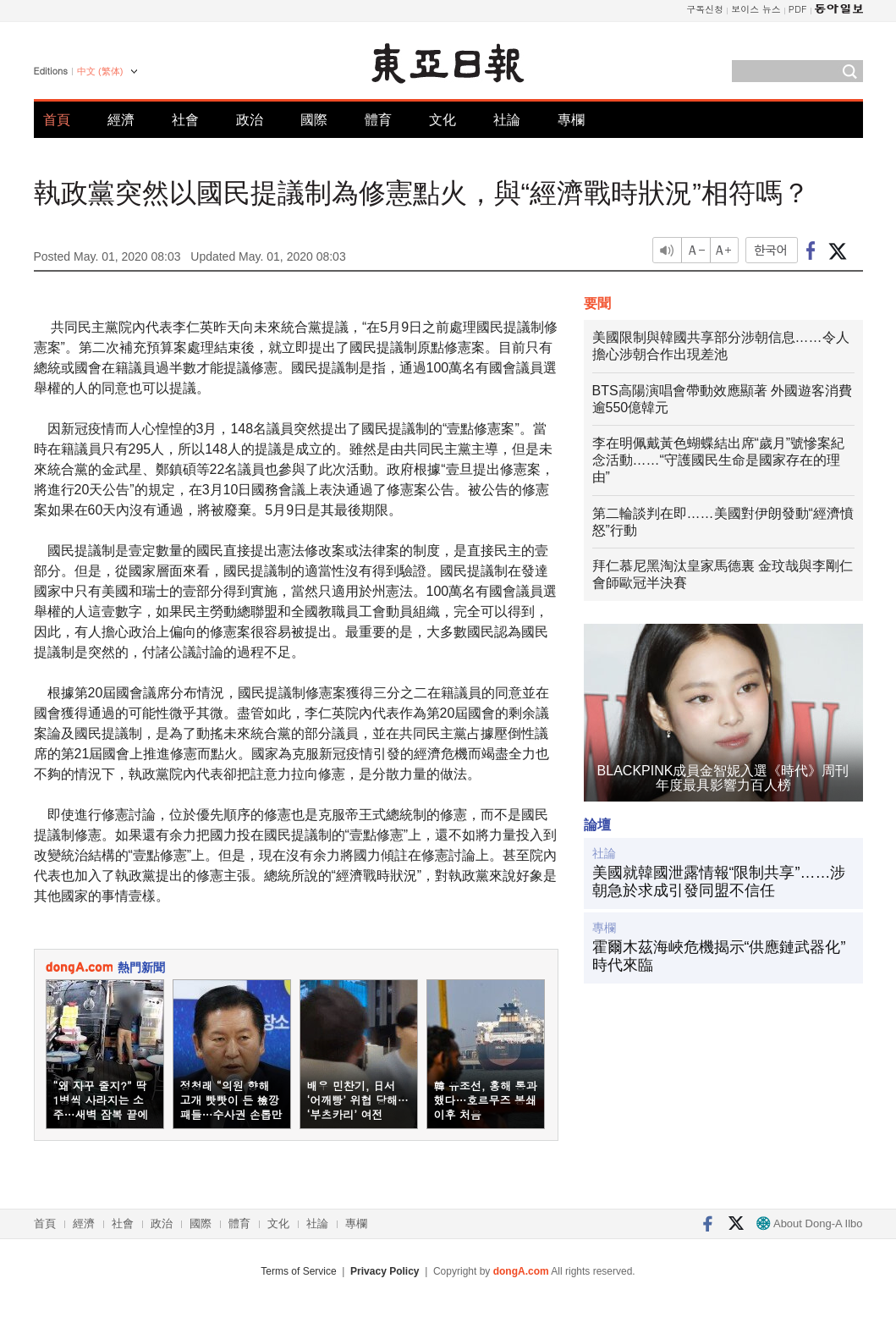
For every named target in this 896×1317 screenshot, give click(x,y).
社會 (185, 120)
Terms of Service (298, 1271)
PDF (798, 9)
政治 (249, 120)
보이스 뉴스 (756, 9)
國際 (313, 120)
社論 (506, 120)
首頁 (56, 120)
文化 (442, 120)
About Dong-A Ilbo (809, 1223)
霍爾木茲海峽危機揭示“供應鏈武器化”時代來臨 (719, 956)
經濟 (121, 120)
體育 (378, 120)
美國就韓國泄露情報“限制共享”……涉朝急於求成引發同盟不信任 (719, 882)
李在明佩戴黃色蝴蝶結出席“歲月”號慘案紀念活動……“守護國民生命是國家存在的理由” (718, 460)
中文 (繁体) (100, 71)
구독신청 (704, 9)
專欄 (571, 120)
